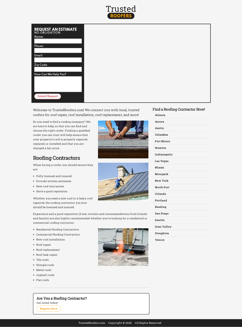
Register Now (49, 308)
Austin (159, 128)
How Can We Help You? (50, 74)
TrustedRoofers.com (91, 323)
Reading (160, 207)
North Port (162, 188)
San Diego (162, 214)
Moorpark (161, 174)
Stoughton (162, 234)
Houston (160, 148)
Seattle (160, 221)
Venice (159, 240)
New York (162, 181)
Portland (161, 201)
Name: (39, 37)
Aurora (159, 122)
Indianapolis (163, 155)
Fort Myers (162, 141)
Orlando (160, 194)
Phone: (39, 46)
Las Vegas (162, 161)
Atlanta (160, 115)
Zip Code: (41, 65)
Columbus (161, 135)
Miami (159, 168)
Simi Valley (163, 227)
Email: (38, 55)
